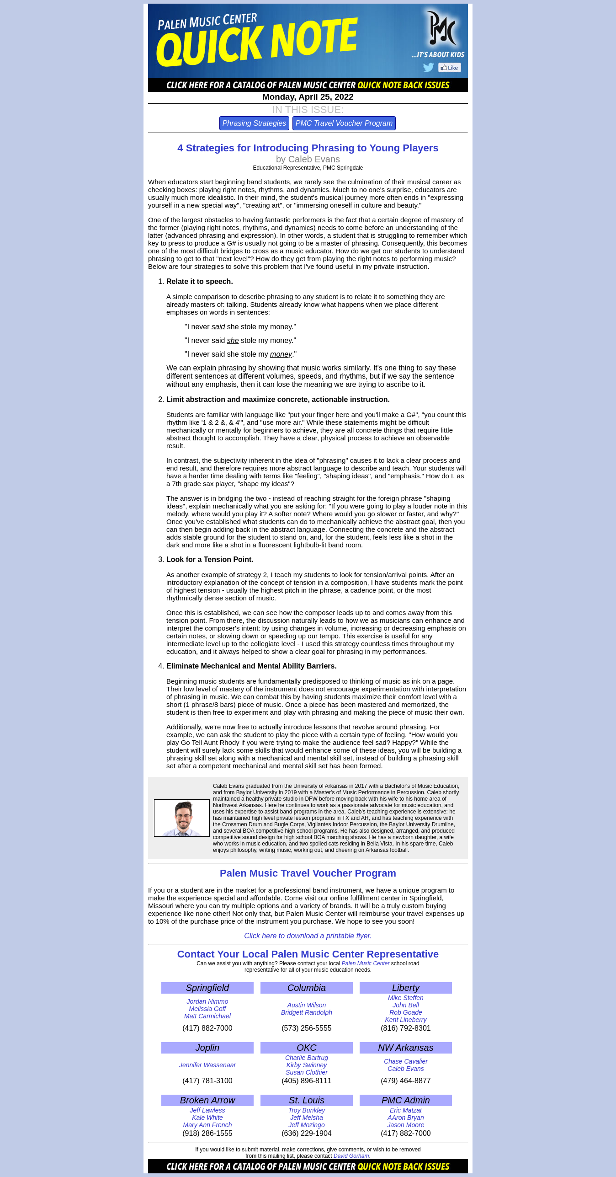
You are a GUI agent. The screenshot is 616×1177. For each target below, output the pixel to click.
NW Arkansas (406, 1048)
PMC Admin (406, 1100)
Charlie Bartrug (306, 1057)
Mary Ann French (207, 1125)
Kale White (207, 1117)
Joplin (207, 1048)
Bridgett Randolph (306, 1012)
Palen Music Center (366, 963)
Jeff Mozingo (306, 1125)
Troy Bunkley (306, 1110)
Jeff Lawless (207, 1110)
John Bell (406, 1005)
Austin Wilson (306, 1005)
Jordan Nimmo (207, 1001)
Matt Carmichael (207, 1016)
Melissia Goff (207, 1008)
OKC (306, 1048)
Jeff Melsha (306, 1117)
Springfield (207, 988)
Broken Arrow (207, 1100)
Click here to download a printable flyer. (308, 936)
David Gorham (351, 1156)
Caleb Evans (406, 1068)
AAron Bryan (406, 1117)
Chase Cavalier (406, 1061)
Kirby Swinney (307, 1065)
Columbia (306, 988)
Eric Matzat (406, 1110)
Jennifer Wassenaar (207, 1065)
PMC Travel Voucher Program (344, 123)
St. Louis (306, 1100)
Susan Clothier (307, 1072)
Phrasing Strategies (255, 123)
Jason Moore (406, 1125)
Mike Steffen (406, 997)
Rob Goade (405, 1012)
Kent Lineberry (405, 1019)
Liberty (406, 988)
